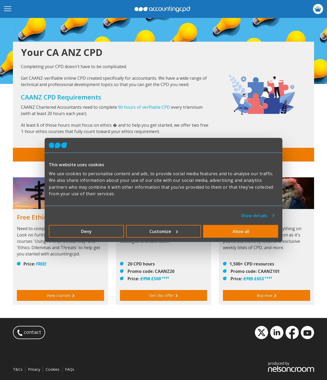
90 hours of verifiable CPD (144, 107)
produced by (291, 366)
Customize (164, 231)
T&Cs (17, 369)
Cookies (52, 369)
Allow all (240, 231)
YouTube (307, 332)
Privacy (34, 369)
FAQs (69, 369)
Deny (86, 231)
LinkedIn (276, 332)
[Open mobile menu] (7, 9)
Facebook (292, 332)
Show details (254, 215)
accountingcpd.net (162, 9)
